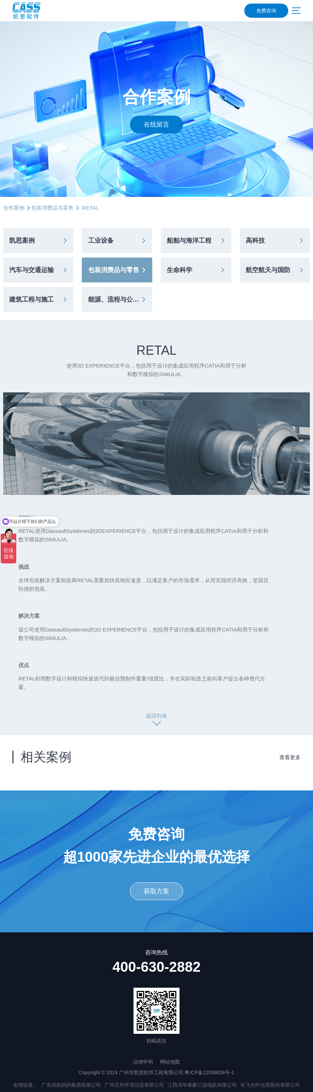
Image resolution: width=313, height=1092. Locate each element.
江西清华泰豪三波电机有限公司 (202, 1085)
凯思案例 (22, 240)
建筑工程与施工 (31, 299)
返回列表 (156, 716)
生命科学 (179, 270)
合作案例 (13, 208)
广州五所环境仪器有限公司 (134, 1085)
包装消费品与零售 (52, 208)
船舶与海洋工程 (189, 240)
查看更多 (290, 757)
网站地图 (170, 1062)
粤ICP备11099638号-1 (209, 1072)
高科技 (255, 240)
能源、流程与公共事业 (120, 299)
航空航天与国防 (268, 270)
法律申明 (143, 1062)
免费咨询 (266, 10)
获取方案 (156, 891)
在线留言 (156, 124)
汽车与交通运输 (31, 270)
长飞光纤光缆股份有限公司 (270, 1085)
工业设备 (101, 240)
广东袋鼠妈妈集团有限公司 (71, 1085)
